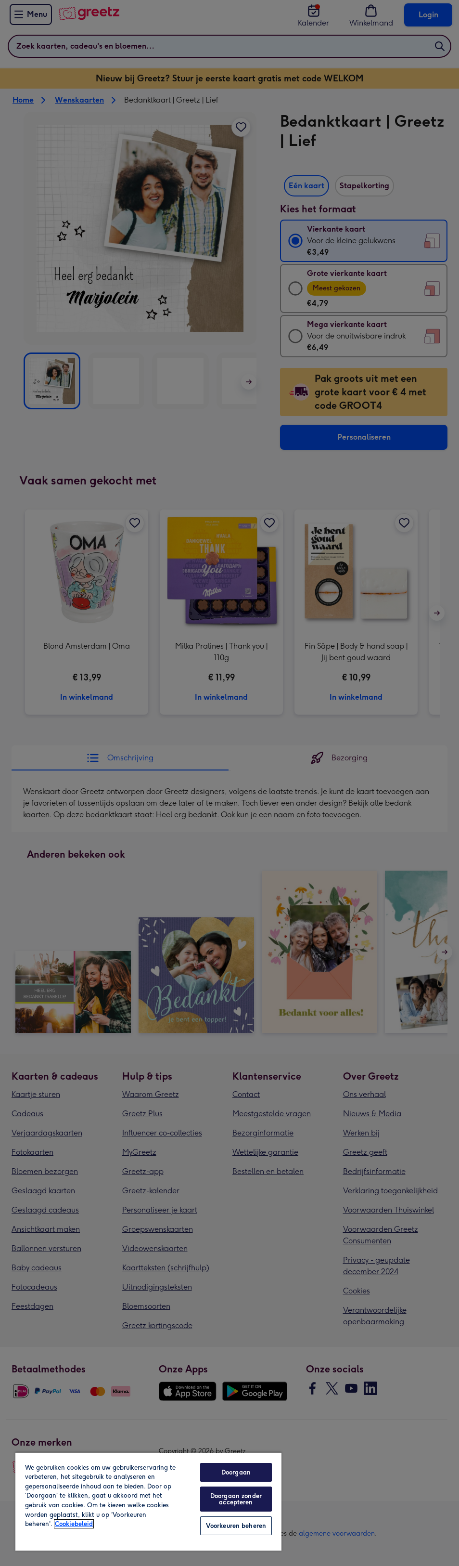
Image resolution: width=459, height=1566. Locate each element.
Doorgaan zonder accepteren (236, 1499)
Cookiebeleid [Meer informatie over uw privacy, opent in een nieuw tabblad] (74, 1523)
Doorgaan (236, 1472)
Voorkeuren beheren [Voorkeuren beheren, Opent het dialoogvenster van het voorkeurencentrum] (236, 1525)
